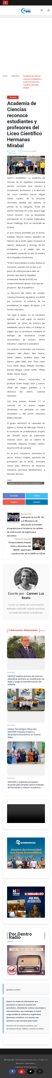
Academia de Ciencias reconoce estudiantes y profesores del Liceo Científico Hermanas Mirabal (24, 483)
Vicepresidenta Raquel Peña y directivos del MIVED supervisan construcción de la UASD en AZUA (26, 546)
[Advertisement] (26, 47)
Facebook (14, 496)
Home (5, 76)
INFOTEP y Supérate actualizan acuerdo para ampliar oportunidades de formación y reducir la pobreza (26, 785)
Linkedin (36, 502)
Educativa (15, 76)
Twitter (37, 496)
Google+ (14, 502)
